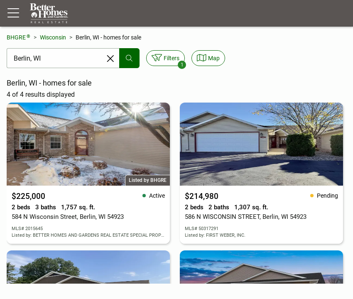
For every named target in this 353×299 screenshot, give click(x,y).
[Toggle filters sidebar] (165, 58)
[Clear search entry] (110, 58)
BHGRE (18, 37)
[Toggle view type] (208, 58)
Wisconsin (53, 37)
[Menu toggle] (13, 13)
